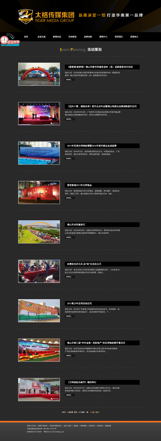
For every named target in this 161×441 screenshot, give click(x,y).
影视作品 (57, 37)
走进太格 (42, 37)
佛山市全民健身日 (76, 224)
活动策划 (72, 37)
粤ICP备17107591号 (50, 429)
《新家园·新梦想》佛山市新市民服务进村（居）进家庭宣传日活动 (100, 67)
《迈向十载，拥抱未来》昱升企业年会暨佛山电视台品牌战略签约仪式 (102, 106)
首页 (26, 37)
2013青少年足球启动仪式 (79, 303)
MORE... (69, 80)
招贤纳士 (134, 37)
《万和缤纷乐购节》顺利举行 (81, 382)
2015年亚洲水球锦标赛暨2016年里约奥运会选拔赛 (91, 146)
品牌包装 (88, 37)
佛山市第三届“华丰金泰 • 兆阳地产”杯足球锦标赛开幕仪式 (96, 343)
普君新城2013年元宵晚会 (79, 185)
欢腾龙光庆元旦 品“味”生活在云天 (84, 264)
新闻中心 (103, 37)
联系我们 (119, 37)
